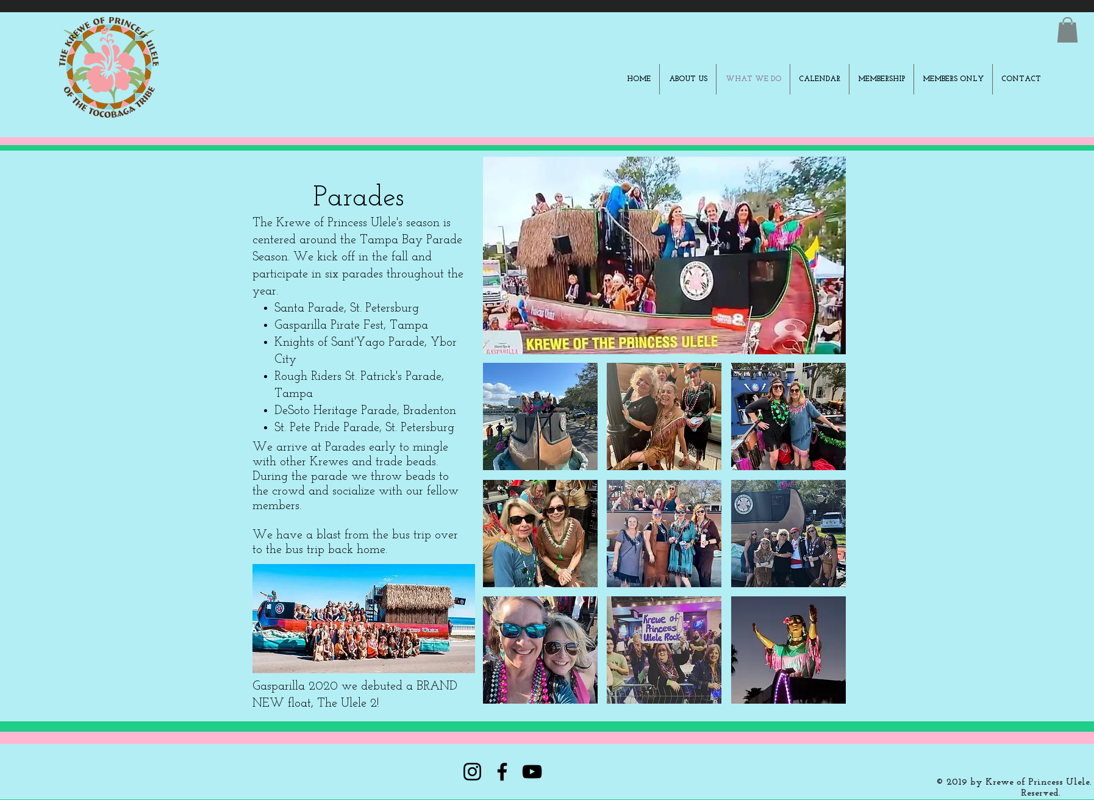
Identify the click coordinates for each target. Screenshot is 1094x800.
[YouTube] (532, 772)
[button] (1067, 30)
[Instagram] (472, 772)
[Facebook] (502, 772)
